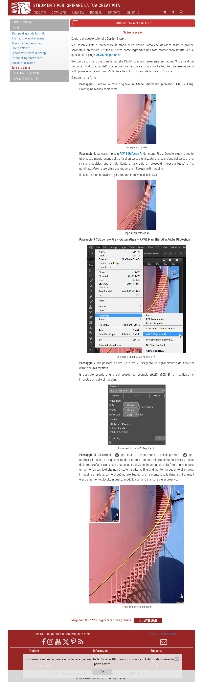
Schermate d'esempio (26, 73)
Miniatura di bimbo (23, 63)
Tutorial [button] (96, 13)
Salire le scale (20, 68)
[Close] (176, 659)
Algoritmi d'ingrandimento (27, 43)
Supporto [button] (114, 13)
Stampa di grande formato (28, 33)
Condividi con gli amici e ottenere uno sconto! (62, 634)
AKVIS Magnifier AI (108, 55)
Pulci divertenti (20, 48)
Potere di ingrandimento (26, 58)
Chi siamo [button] (132, 13)
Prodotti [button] (40, 13)
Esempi (17, 28)
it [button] (190, 12)
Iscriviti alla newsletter (164, 638)
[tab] (39, 22)
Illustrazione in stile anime (27, 38)
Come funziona (22, 22)
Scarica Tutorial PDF (26, 79)
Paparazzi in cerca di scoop (28, 53)
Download (59, 13)
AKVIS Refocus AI (131, 154)
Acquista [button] (78, 13)
